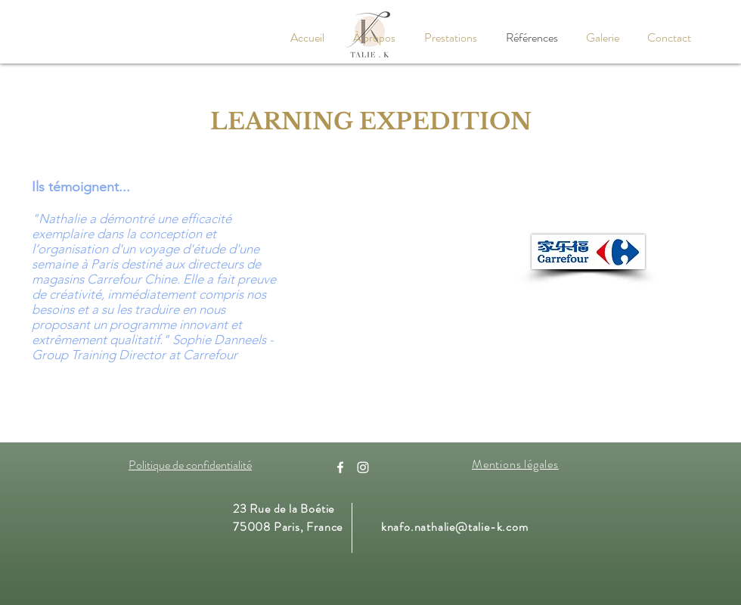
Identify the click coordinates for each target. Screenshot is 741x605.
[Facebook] (340, 467)
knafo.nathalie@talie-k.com (455, 526)
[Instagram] (362, 467)
